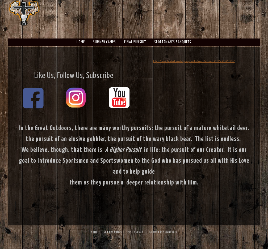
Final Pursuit (135, 42)
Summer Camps (104, 42)
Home (81, 42)
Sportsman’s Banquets (172, 42)
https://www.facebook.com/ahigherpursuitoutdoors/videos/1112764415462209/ (194, 61)
